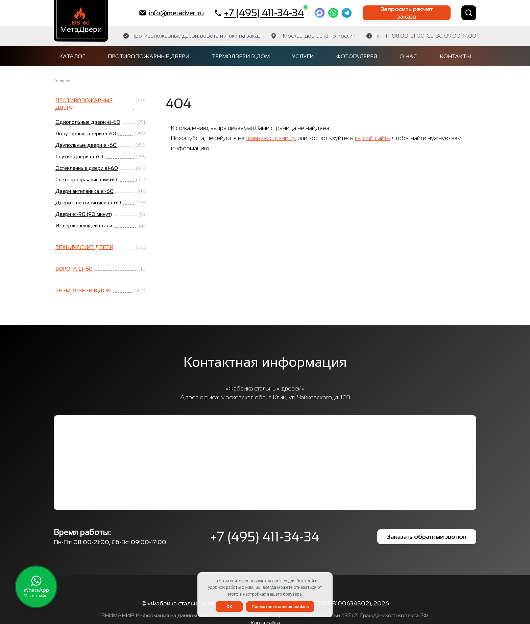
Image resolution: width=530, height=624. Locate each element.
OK (229, 606)
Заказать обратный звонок (426, 536)
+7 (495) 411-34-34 (259, 12)
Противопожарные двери (148, 56)
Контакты (455, 56)
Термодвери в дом (241, 56)
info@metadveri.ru (171, 13)
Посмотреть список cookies (280, 606)
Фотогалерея (356, 56)
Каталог (72, 56)
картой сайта (372, 138)
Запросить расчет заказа (407, 13)
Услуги (303, 56)
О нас (408, 56)
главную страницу (270, 138)
